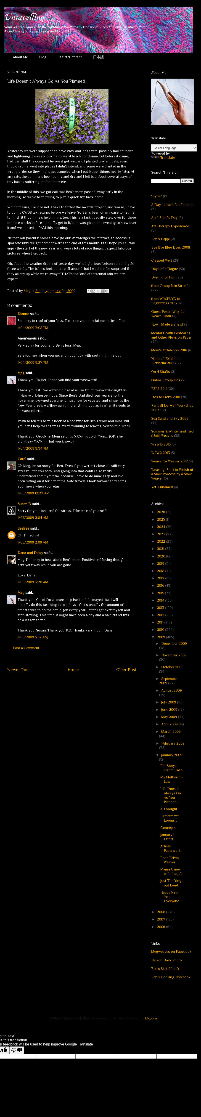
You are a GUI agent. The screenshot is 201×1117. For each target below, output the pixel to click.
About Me (20, 57)
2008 (161, 912)
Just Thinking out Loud (170, 883)
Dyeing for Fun (163, 277)
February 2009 (173, 743)
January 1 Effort (167, 837)
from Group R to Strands (170, 286)
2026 (161, 512)
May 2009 (169, 717)
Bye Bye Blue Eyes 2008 (170, 247)
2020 (161, 556)
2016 (161, 586)
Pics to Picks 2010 (165, 397)
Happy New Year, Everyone (169, 896)
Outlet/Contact (70, 57)
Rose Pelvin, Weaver (170, 860)
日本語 (98, 57)
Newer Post (18, 669)
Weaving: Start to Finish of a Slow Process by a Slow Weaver (172, 474)
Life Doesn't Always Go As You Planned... (170, 795)
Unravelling (24, 17)
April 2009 (170, 724)
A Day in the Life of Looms (172, 205)
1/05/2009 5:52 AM (33, 637)
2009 (161, 637)
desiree (23, 528)
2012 (161, 615)
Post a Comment (26, 648)
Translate (163, 158)
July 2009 (169, 702)
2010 (161, 630)
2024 (161, 527)
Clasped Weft (161, 260)
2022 (161, 541)
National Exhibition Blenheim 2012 (166, 361)
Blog (42, 57)
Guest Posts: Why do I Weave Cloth (168, 314)
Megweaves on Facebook (171, 952)
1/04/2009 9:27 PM (33, 363)
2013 (161, 608)
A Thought (168, 809)
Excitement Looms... (169, 818)
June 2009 (169, 710)
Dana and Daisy (30, 553)
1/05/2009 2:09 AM (33, 542)
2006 (161, 927)
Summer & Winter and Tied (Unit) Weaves (172, 433)
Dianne (23, 314)
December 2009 (174, 644)
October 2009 (172, 667)
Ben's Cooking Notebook (170, 977)
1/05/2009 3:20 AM (33, 582)
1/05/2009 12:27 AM (33, 493)
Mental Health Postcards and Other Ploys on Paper (171, 335)
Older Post (126, 669)
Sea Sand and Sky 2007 (169, 419)
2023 (161, 534)
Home (73, 669)
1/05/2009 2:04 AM (33, 518)
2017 (161, 578)
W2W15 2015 (161, 444)
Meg (21, 373)
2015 (161, 593)
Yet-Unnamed (162, 487)
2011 (160, 622)
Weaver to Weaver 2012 (169, 461)
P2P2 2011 (159, 389)
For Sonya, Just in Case (171, 768)
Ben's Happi (160, 239)
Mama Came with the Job (171, 871)
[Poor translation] (16, 1050)
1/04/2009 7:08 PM (33, 328)
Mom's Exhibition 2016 (169, 350)
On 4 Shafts (160, 372)
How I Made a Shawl (167, 324)
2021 (161, 549)
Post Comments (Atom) (82, 683)
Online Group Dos (165, 380)
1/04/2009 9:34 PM (33, 448)
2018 (161, 571)
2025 (161, 519)
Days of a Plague (164, 269)
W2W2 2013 (160, 453)
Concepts (168, 828)
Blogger (151, 1018)
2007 (161, 919)
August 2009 (171, 690)
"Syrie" (156, 196)
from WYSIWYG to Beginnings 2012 (165, 301)
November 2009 (174, 655)
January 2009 (171, 755)
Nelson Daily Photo (166, 960)
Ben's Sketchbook (165, 969)
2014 (161, 600)
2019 (161, 564)
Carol (22, 459)
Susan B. (24, 504)
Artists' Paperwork (170, 848)
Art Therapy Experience (170, 226)
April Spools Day (164, 218)
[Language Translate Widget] (174, 147)
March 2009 (171, 732)
